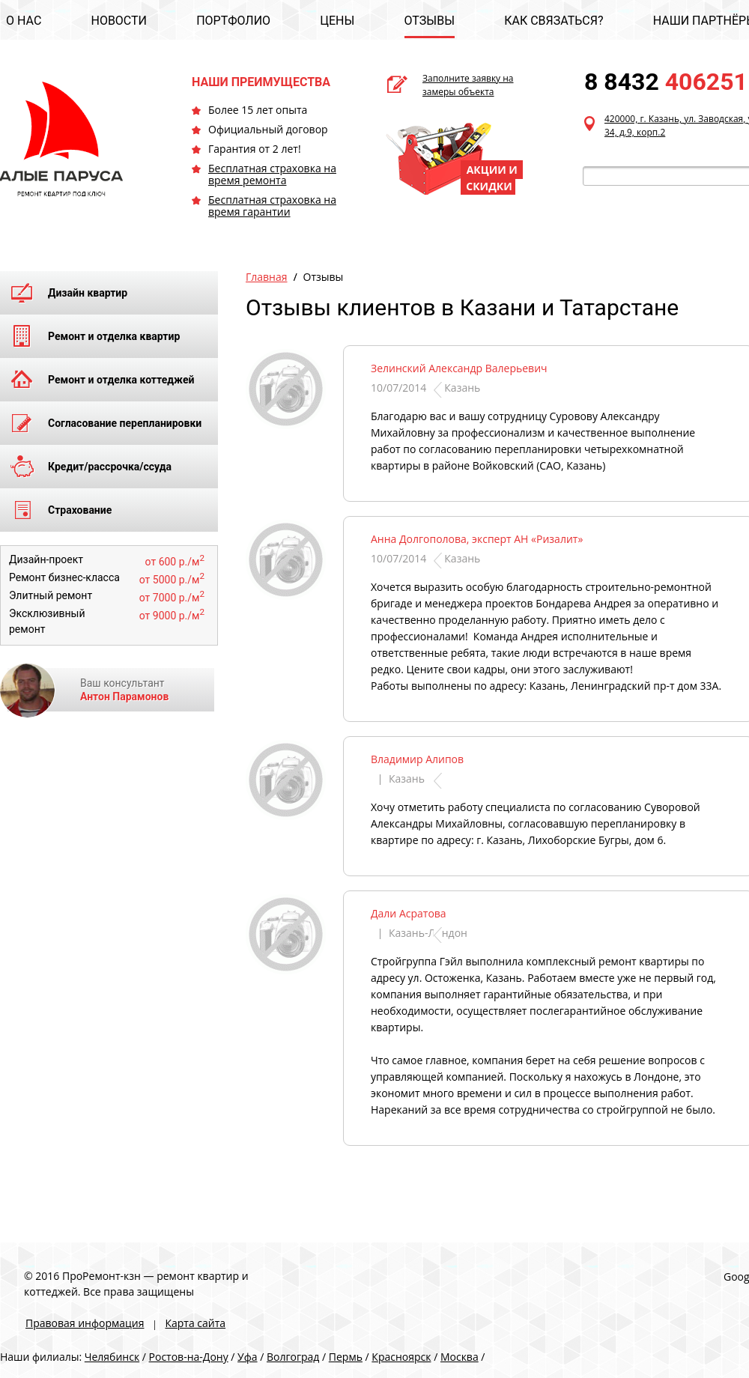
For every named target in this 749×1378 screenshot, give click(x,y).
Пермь (346, 1357)
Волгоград (293, 1357)
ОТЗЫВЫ (429, 20)
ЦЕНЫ (337, 20)
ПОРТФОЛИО (233, 20)
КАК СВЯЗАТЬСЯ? (553, 20)
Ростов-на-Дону (188, 1357)
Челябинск (112, 1357)
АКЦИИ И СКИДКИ (492, 178)
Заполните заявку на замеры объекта (468, 85)
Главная (267, 277)
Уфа (247, 1357)
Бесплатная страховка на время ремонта (272, 174)
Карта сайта (195, 1323)
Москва (459, 1357)
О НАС (23, 20)
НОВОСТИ (119, 20)
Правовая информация (84, 1323)
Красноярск (401, 1357)
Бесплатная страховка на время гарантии (272, 205)
